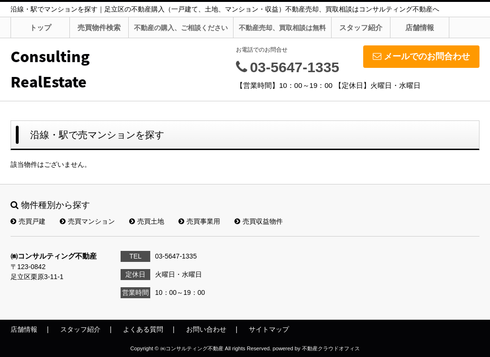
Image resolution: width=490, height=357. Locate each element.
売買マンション (87, 221)
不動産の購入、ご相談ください (181, 28)
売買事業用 (199, 221)
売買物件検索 (99, 27)
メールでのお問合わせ (421, 56)
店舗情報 (419, 27)
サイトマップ (269, 329)
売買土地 (146, 221)
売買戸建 (28, 221)
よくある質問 (143, 329)
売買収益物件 (258, 221)
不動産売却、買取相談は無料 (282, 28)
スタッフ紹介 (360, 27)
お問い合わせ (206, 329)
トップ (40, 27)
